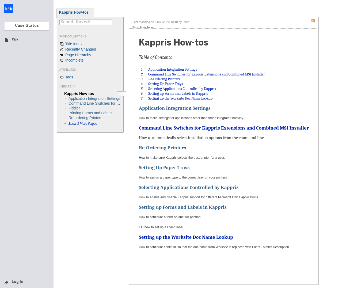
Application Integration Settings (175, 108)
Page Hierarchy (75, 55)
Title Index (70, 44)
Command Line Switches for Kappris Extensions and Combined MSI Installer (224, 128)
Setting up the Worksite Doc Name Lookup (186, 237)
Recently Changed (77, 49)
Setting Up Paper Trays (164, 167)
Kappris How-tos (74, 12)
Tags (66, 77)
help (150, 27)
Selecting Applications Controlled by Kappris (189, 187)
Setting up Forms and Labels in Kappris (183, 207)
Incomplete (71, 60)
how (143, 27)
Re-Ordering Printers (162, 148)
